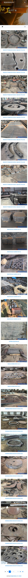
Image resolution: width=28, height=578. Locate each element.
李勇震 (20, 576)
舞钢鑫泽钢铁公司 (14, 576)
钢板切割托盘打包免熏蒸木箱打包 (14, 229)
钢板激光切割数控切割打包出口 (14, 363)
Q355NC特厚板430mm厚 (14, 341)
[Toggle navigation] (24, 2)
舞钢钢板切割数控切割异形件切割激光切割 (14, 408)
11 (18, 571)
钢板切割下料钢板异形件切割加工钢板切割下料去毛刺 (14, 50)
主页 (2, 27)
